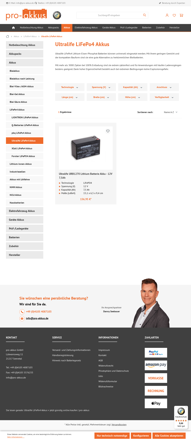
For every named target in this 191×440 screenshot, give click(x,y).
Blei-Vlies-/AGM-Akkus (22, 86)
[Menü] (186, 407)
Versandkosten (119, 424)
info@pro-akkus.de (25, 3)
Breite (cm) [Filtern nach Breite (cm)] (101, 97)
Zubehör (14, 246)
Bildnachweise (105, 386)
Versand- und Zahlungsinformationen (71, 349)
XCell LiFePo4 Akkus (22, 148)
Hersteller (14, 255)
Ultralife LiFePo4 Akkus (24, 140)
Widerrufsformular (107, 381)
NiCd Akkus (15, 194)
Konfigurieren (141, 435)
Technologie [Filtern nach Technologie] (69, 87)
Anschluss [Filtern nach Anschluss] (164, 87)
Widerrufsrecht (105, 365)
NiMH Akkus (16, 187)
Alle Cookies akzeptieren (169, 435)
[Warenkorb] (181, 15)
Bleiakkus (15, 70)
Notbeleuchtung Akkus (22, 45)
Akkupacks (15, 53)
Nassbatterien (17, 202)
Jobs (100, 376)
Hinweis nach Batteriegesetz (66, 360)
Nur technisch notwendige (112, 435)
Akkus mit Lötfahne (20, 179)
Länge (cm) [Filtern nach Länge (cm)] (70, 97)
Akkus (12, 62)
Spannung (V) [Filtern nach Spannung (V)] (101, 87)
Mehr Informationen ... (15, 437)
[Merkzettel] (174, 15)
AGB (100, 360)
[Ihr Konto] (167, 15)
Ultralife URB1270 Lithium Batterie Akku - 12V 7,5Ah (85, 175)
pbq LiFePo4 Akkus (21, 132)
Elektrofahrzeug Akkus (22, 211)
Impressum (104, 349)
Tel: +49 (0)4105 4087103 (19, 367)
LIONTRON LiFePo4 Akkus (25, 117)
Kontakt (102, 355)
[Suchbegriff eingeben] (108, 15)
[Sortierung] (166, 112)
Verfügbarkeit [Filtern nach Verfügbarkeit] (164, 97)
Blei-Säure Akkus (18, 101)
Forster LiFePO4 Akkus (23, 156)
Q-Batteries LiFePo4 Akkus (25, 125)
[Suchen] (144, 15)
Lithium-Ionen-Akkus (21, 163)
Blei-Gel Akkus (17, 94)
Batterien (14, 237)
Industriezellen (17, 171)
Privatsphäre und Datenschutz (113, 370)
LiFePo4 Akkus (17, 109)
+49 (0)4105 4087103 (55, 3)
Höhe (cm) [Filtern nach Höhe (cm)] (132, 97)
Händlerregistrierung (62, 355)
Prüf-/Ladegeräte (18, 228)
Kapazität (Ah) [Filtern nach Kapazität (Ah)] (133, 87)
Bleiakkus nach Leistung (22, 78)
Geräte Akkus (16, 219)
